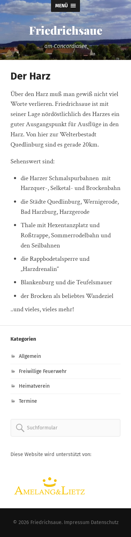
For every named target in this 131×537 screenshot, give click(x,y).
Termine (28, 401)
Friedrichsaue (65, 30)
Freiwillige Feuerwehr (43, 371)
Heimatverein (34, 386)
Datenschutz (104, 522)
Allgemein (30, 356)
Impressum (76, 522)
